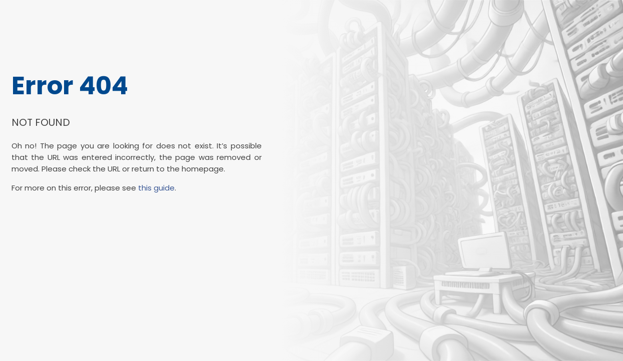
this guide (156, 188)
